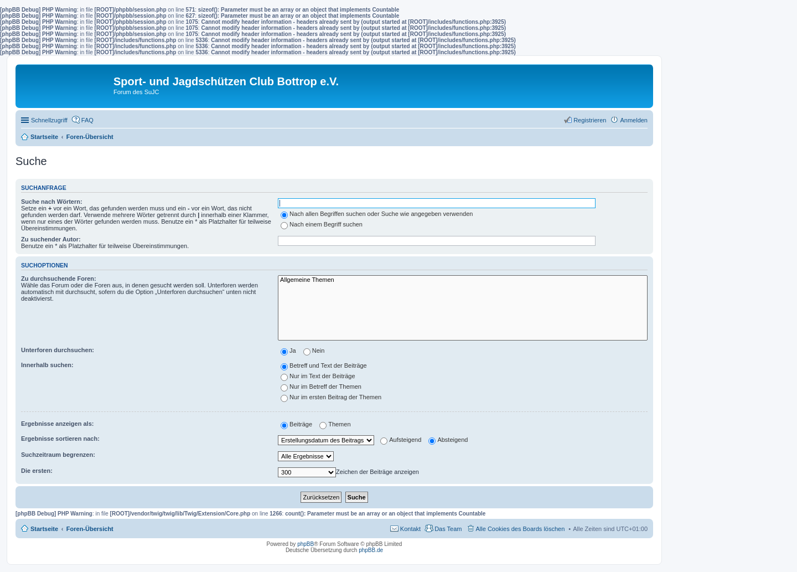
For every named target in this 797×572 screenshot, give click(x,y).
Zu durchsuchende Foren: (58, 278)
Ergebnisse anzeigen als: (57, 423)
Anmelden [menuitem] (634, 120)
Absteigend (448, 439)
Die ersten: (37, 470)
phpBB (305, 544)
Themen (334, 424)
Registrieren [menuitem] (589, 120)
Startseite (44, 528)
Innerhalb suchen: (47, 365)
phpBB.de (371, 550)
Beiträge (296, 424)
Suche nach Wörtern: (51, 201)
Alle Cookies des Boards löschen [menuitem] (520, 528)
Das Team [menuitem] (448, 528)
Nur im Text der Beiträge (318, 376)
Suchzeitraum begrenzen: (58, 454)
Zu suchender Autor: (51, 239)
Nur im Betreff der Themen (321, 386)
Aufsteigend (400, 439)
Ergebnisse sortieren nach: (60, 438)
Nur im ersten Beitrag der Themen (331, 397)
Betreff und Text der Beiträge (324, 365)
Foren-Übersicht (89, 528)
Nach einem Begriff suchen (322, 224)
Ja (288, 350)
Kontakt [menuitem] (410, 528)
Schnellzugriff (49, 120)
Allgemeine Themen (462, 280)
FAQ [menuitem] (87, 120)
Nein (314, 350)
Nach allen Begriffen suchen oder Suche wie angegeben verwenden (377, 213)
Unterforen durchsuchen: (57, 350)
